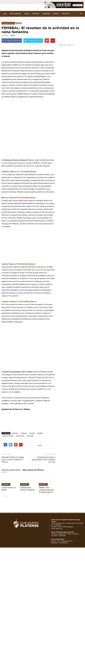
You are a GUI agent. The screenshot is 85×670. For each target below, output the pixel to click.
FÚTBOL (26, 13)
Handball (26, 20)
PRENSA (56, 13)
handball (39, 444)
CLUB (4, 13)
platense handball (8, 447)
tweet (40, 457)
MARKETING (46, 13)
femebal (32, 444)
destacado (24, 444)
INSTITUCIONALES (15, 13)
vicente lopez (20, 447)
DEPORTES (35, 13)
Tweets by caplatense (66, 45)
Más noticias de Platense (33, 481)
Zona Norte (29, 447)
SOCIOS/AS (65, 13)
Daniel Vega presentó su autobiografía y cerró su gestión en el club (43, 471)
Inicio (3, 20)
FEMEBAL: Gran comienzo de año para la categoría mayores (46, 501)
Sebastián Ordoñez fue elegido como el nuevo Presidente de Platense (13, 471)
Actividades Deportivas (14, 20)
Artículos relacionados (11, 481)
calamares (15, 444)
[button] (80, 13)
